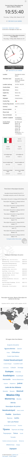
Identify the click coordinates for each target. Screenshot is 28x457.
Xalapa (18, 445)
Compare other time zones (14, 239)
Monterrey (10, 398)
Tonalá (21, 433)
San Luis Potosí (13, 422)
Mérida (13, 403)
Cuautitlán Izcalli (18, 364)
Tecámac (20, 425)
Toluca (15, 433)
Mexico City (13, 394)
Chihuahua (15, 352)
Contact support (12, 456)
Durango (20, 367)
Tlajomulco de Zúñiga (17, 429)
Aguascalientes (9, 349)
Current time (5, 28)
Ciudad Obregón (8, 363)
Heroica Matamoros (17, 379)
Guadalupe (19, 376)
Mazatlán (5, 391)
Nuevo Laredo (20, 410)
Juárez (19, 383)
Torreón (13, 437)
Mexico (17, 28)
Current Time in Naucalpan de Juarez (15, 67)
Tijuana (6, 429)
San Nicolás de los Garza (10, 425)
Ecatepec (9, 371)
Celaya (8, 352)
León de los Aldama (13, 387)
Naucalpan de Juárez (13, 406)
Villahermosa (10, 445)
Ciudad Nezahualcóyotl (13, 360)
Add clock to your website (15, 21)
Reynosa (9, 418)
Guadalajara (8, 375)
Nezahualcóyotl (8, 410)
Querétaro (17, 414)
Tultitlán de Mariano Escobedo (9, 441)
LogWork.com (15, 454)
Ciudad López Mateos (13, 356)
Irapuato (6, 383)
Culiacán (13, 367)
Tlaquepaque (7, 433)
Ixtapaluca (12, 383)
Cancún (19, 348)
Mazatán (12, 391)
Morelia (19, 399)
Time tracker (5, 456)
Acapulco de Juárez (13, 345)
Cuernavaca (6, 367)
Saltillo (16, 418)
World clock (11, 28)
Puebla (8, 414)
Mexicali (20, 391)
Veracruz (21, 441)
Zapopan (13, 448)
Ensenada (18, 372)
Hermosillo (7, 379)
